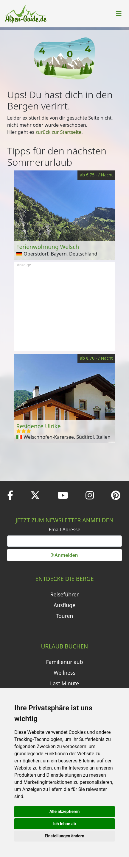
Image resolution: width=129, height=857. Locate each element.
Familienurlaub (64, 661)
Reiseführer (64, 594)
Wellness (64, 672)
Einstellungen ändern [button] (64, 836)
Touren (64, 615)
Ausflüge (64, 605)
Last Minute (64, 683)
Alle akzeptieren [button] (64, 811)
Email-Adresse (64, 529)
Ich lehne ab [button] (64, 823)
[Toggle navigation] (118, 13)
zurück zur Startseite (58, 132)
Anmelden (64, 555)
